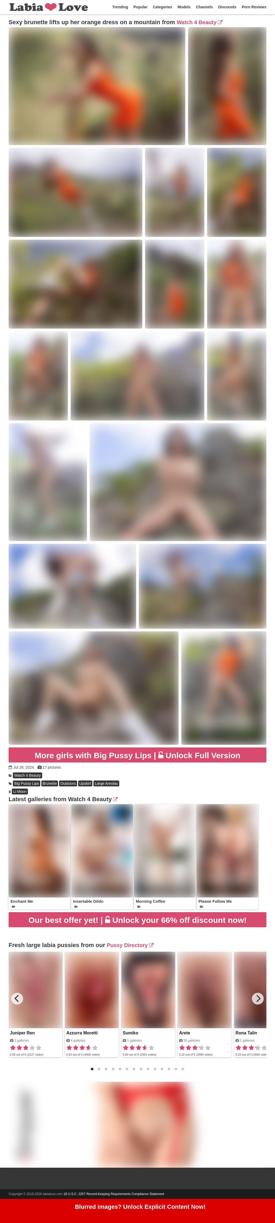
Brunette (50, 783)
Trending (120, 7)
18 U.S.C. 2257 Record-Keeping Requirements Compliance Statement (113, 1194)
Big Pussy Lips (26, 783)
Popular (140, 7)
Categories (162, 7)
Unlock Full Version (137, 755)
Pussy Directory (130, 945)
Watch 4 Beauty (199, 22)
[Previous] (17, 999)
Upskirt (85, 783)
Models (184, 7)
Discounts (227, 7)
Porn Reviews (254, 7)
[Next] (258, 999)
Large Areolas (106, 783)
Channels (204, 7)
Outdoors (68, 783)
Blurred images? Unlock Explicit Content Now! (140, 1206)
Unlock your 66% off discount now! (137, 920)
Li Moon (20, 791)
